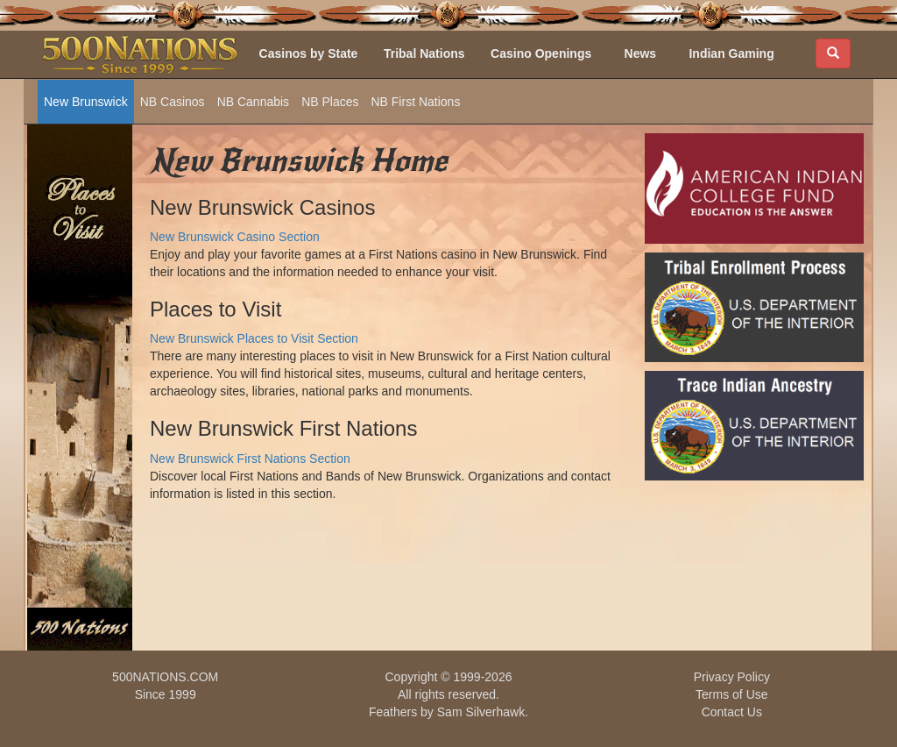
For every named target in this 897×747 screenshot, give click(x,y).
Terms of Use (731, 694)
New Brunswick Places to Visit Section (254, 338)
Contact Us (732, 712)
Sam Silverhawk (481, 712)
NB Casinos (172, 102)
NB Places (329, 102)
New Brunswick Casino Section (235, 237)
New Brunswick (86, 102)
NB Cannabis (253, 102)
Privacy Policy (732, 677)
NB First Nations (415, 102)
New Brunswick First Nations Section (250, 459)
